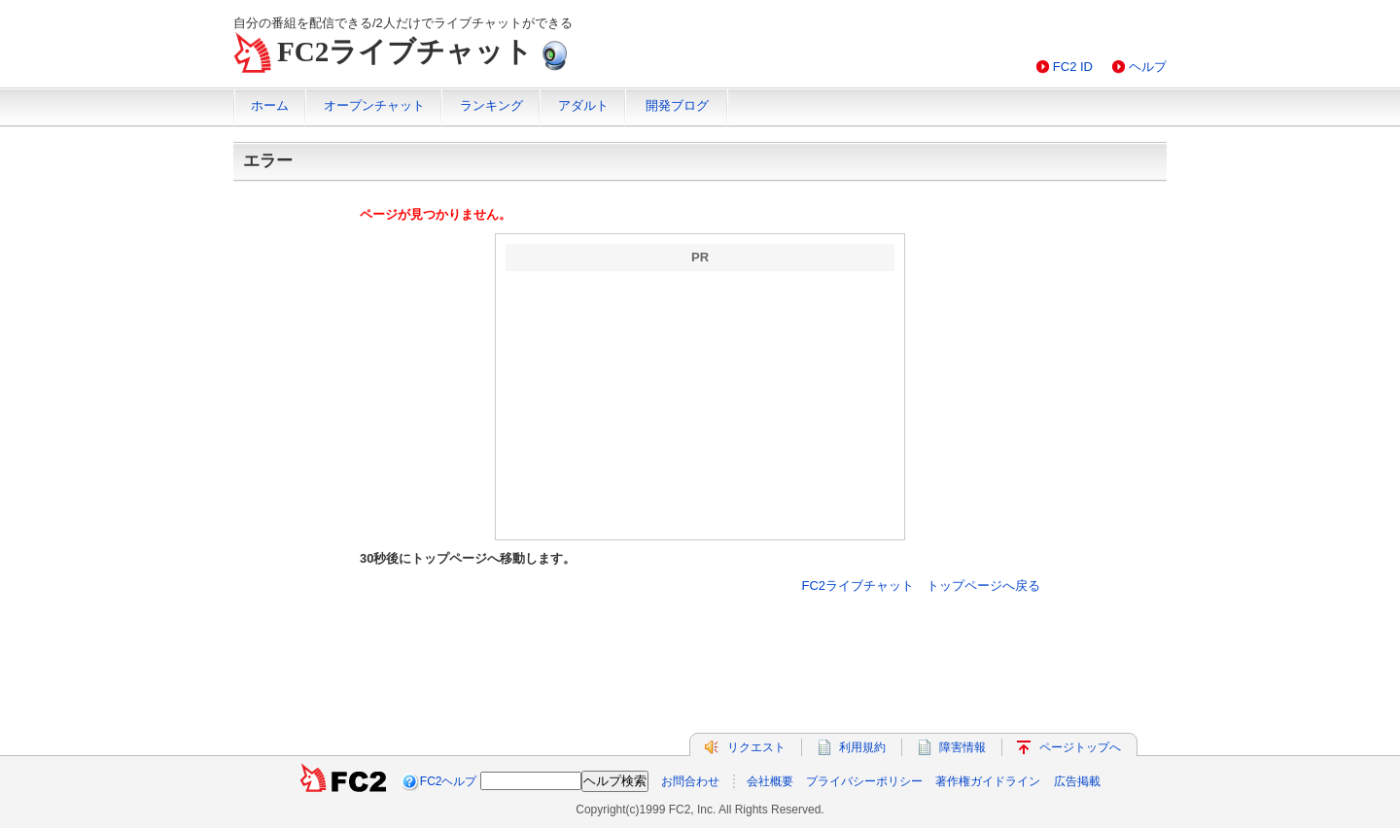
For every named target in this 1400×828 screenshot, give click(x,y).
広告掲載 (1077, 781)
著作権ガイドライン (987, 781)
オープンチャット (374, 105)
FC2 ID (1073, 66)
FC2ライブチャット (405, 51)
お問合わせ (690, 781)
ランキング (491, 105)
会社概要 (770, 781)
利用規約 (862, 747)
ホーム (270, 105)
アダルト (583, 105)
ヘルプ (1148, 66)
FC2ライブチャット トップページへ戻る (920, 585)
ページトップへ (1080, 747)
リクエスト (756, 747)
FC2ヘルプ (448, 781)
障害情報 (962, 747)
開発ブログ (677, 105)
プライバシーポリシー (864, 781)
